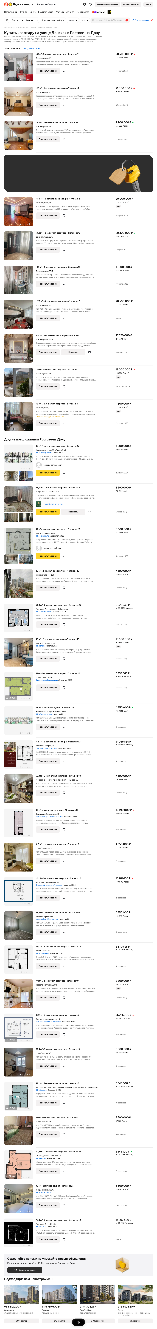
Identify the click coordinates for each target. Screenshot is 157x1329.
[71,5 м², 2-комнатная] (20, 756)
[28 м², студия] (20, 722)
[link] (148, 4)
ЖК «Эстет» (41, 1227)
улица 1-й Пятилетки (52, 1156)
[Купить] (24, 12)
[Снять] (33, 12)
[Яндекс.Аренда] (98, 12)
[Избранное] (84, 4)
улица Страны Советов (45, 492)
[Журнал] (70, 12)
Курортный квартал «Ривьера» (49, 885)
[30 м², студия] (20, 1200)
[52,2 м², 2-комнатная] (20, 1097)
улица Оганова (42, 1121)
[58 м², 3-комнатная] (20, 418)
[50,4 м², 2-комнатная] (20, 1166)
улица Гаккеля (42, 1053)
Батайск (39, 1156)
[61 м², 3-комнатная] (20, 1132)
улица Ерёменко (42, 677)
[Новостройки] (11, 12)
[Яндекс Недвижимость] (20, 4)
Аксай (38, 951)
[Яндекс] (6, 4)
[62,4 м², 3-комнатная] (20, 1063)
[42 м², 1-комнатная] (20, 464)
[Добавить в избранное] (64, 71)
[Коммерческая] (45, 12)
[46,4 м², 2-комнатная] (20, 505)
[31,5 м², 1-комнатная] (20, 858)
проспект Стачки (43, 575)
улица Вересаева (43, 848)
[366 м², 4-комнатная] (20, 349)
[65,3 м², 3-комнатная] (20, 790)
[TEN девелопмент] (108, 12)
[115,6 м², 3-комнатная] (20, 213)
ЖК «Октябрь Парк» (44, 612)
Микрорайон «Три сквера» (47, 919)
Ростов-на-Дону (42, 609)
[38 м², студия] (20, 824)
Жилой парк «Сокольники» (47, 680)
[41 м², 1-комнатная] (20, 687)
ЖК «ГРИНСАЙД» (43, 1192)
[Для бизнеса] (82, 12)
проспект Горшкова (66, 780)
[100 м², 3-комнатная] (20, 102)
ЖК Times (40, 646)
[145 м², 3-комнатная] (20, 68)
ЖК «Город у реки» (44, 453)
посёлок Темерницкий (74, 1087)
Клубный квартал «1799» (46, 748)
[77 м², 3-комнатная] (20, 995)
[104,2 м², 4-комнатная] (20, 892)
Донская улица (42, 58)
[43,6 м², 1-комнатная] (20, 927)
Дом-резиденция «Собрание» (48, 1022)
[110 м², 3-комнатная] (20, 384)
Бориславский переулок (46, 882)
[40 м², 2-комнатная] (20, 653)
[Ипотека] (59, 12)
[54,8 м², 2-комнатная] (20, 619)
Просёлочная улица (44, 985)
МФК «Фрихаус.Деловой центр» (49, 817)
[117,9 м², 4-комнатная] (20, 315)
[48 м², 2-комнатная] (20, 585)
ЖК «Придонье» (42, 953)
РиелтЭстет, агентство (53, 504)
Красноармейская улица (46, 814)
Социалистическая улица (46, 1019)
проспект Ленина (43, 533)
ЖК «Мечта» (41, 1158)
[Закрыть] (152, 20)
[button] (90, 4)
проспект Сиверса (43, 746)
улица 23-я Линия (54, 450)
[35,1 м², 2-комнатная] (20, 961)
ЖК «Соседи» (41, 1090)
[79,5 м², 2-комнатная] (20, 136)
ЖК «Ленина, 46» (43, 536)
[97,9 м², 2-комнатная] (20, 1029)
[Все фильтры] (6, 20)
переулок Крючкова (44, 916)
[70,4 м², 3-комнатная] (20, 1233)
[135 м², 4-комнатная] (20, 247)
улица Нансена (42, 1190)
